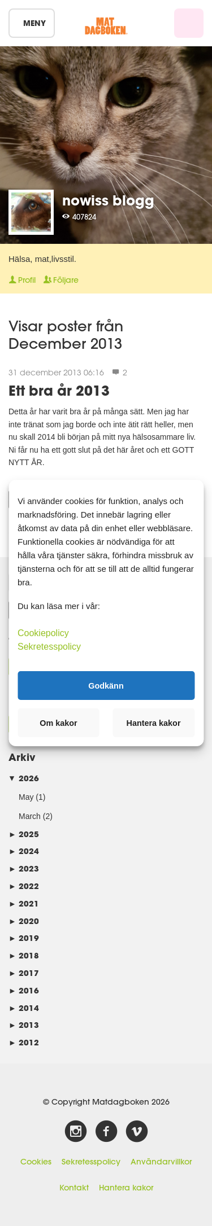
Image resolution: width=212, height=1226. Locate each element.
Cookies (35, 1162)
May (26, 797)
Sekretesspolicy (91, 1162)
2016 (23, 990)
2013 (23, 1024)
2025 (23, 834)
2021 (23, 903)
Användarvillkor (161, 1162)
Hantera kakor (126, 1188)
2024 (23, 851)
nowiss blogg (108, 200)
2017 (23, 972)
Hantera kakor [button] (154, 723)
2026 (23, 778)
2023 (23, 868)
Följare (61, 280)
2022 (23, 886)
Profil (22, 280)
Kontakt (74, 1188)
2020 (23, 921)
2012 (23, 1042)
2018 (23, 955)
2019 (23, 937)
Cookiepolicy (43, 633)
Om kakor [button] (58, 723)
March (30, 816)
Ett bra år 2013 (59, 390)
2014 (23, 1007)
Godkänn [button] (105, 685)
